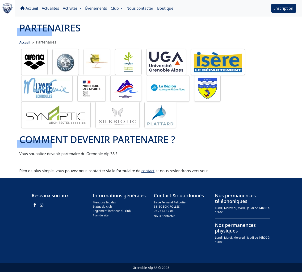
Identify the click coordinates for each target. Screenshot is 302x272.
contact (147, 170)
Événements (96, 8)
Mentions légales (104, 202)
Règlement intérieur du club (112, 211)
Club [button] (115, 8)
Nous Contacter (164, 216)
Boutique (165, 8)
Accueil (29, 8)
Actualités (50, 8)
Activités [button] (71, 8)
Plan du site (101, 215)
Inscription (283, 8)
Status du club (102, 207)
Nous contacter (139, 8)
